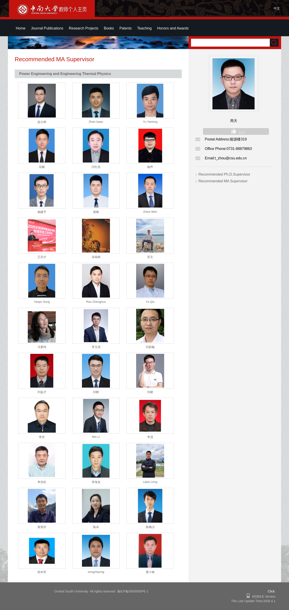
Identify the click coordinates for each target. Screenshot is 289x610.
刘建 (150, 392)
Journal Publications (47, 28)
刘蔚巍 (150, 347)
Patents (125, 28)
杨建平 (41, 212)
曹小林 (150, 572)
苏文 (150, 257)
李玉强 (96, 347)
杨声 (150, 167)
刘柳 (96, 392)
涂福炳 (96, 257)
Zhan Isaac (96, 121)
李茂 (150, 437)
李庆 (42, 437)
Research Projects (83, 28)
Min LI (96, 436)
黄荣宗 (41, 527)
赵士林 (41, 122)
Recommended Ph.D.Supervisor (224, 174)
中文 (277, 8)
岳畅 (42, 167)
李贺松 (41, 482)
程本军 (41, 572)
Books (109, 28)
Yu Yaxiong (150, 121)
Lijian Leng (150, 481)
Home (21, 28)
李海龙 (96, 482)
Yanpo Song (42, 301)
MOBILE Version (262, 596)
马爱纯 (41, 347)
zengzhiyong (96, 572)
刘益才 (41, 392)
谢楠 (96, 212)
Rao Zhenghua (96, 301)
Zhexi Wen (150, 211)
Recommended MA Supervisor (222, 181)
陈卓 (96, 527)
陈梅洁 (150, 527)
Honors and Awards (173, 28)
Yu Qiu (150, 301)
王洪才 (41, 257)
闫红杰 (96, 167)
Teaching (144, 28)
